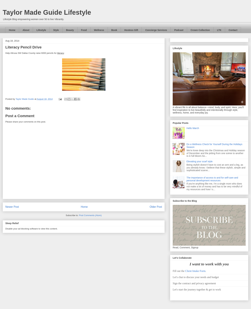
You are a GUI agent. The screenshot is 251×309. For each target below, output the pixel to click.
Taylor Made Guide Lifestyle (47, 12)
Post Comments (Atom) (90, 215)
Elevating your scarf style (200, 161)
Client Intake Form (195, 271)
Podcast (178, 30)
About (26, 30)
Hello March (193, 128)
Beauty (70, 30)
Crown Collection (200, 30)
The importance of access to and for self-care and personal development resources (212, 179)
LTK (219, 30)
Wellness (99, 30)
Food (84, 30)
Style (56, 30)
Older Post (156, 206)
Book (114, 30)
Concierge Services (156, 30)
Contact (233, 30)
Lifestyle (41, 30)
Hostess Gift (131, 30)
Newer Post (12, 206)
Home (12, 30)
